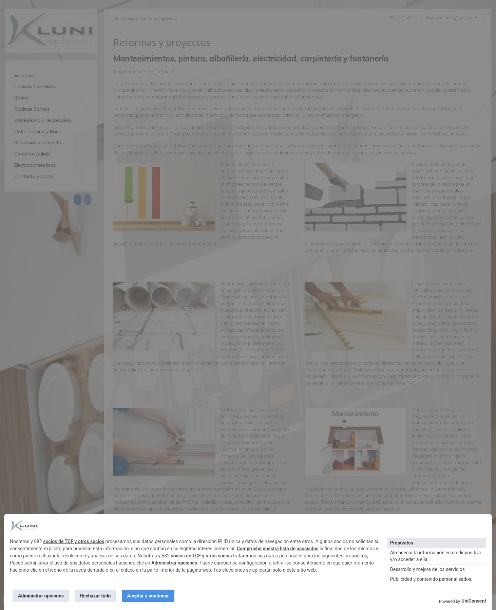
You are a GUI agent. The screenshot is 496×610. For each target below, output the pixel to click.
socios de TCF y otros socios (73, 541)
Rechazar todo (95, 595)
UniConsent (473, 601)
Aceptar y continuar (148, 595)
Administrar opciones (174, 563)
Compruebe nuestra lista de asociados (278, 548)
